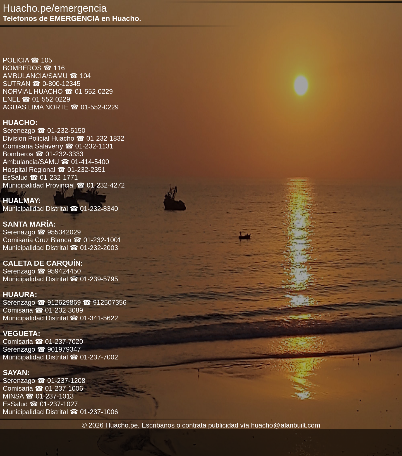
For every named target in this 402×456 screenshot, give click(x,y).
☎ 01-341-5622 (94, 318)
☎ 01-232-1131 (89, 146)
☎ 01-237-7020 (59, 341)
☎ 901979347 (59, 349)
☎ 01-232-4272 (100, 185)
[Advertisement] (135, 40)
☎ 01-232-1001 (97, 240)
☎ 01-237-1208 (61, 380)
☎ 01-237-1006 (59, 388)
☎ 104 (80, 76)
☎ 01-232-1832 (100, 138)
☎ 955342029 (59, 232)
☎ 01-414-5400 (85, 161)
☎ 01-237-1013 (49, 396)
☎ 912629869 (60, 302)
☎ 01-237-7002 (94, 357)
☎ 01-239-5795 (94, 279)
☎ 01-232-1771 (54, 177)
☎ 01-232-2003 (94, 247)
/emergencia (79, 8)
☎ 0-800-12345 (56, 83)
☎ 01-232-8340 (94, 208)
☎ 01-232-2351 (81, 169)
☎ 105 (41, 60)
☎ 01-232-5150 (61, 130)
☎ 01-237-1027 (54, 404)
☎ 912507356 (104, 302)
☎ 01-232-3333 (59, 154)
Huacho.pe (27, 8)
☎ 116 (54, 68)
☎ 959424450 (59, 271)
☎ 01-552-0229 (88, 91)
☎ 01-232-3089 (59, 310)
